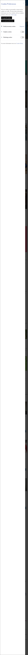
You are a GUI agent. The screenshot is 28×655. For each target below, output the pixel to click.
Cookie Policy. (19, 43)
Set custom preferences (7, 21)
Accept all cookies (6, 18)
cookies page (13, 14)
